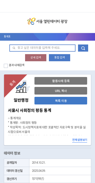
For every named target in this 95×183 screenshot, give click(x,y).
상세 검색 (35, 57)
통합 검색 (59, 57)
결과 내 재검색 (16, 65)
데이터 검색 (83, 48)
